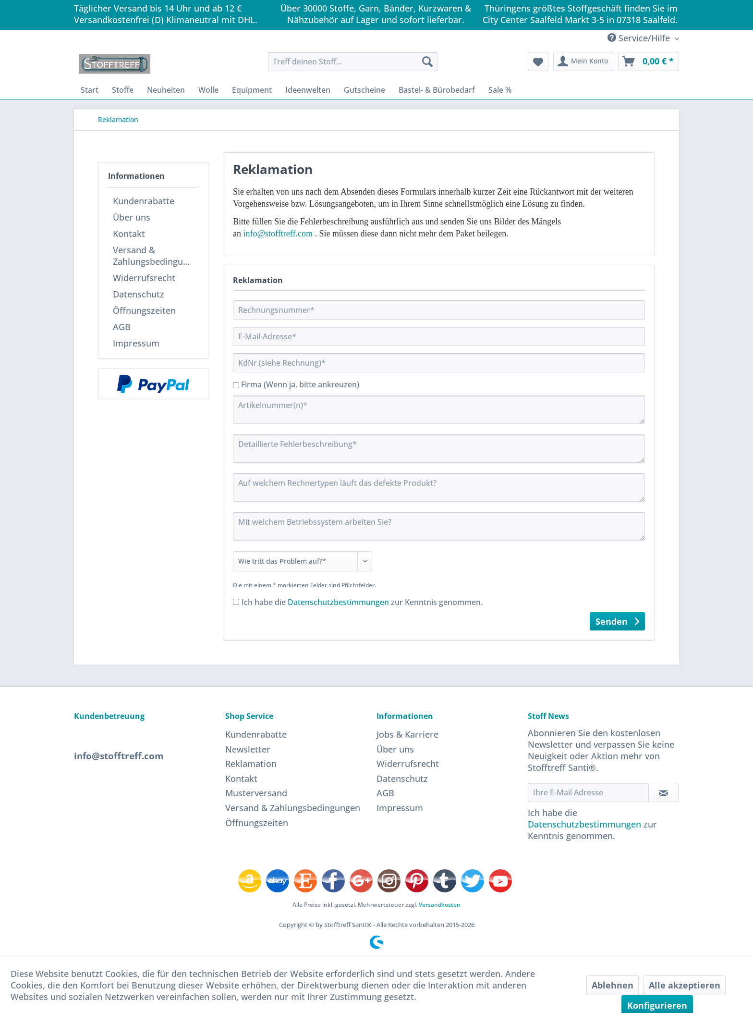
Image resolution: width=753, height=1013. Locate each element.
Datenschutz (138, 294)
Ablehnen (612, 985)
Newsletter (247, 749)
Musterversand (256, 793)
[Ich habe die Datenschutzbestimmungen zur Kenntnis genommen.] (236, 602)
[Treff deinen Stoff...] (352, 61)
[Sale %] (500, 90)
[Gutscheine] (364, 90)
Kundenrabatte (143, 201)
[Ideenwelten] (308, 90)
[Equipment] (252, 90)
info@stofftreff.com (278, 233)
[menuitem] (352, 61)
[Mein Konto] (583, 61)
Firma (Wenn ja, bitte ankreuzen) (300, 384)
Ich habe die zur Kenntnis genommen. (362, 602)
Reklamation (251, 763)
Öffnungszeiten (144, 310)
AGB (122, 327)
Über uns (131, 217)
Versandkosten (440, 905)
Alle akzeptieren (684, 985)
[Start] (89, 90)
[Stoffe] (122, 90)
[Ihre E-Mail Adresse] (588, 792)
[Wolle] (208, 90)
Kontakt (129, 233)
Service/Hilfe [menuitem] (639, 38)
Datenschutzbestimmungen (338, 602)
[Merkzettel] (538, 61)
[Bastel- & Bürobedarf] (437, 90)
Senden (617, 620)
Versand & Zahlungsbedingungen (155, 255)
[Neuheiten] (166, 90)
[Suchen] (427, 61)
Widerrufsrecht (144, 278)
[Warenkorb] (648, 61)
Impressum (136, 343)
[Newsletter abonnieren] (663, 792)
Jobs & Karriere (407, 734)
